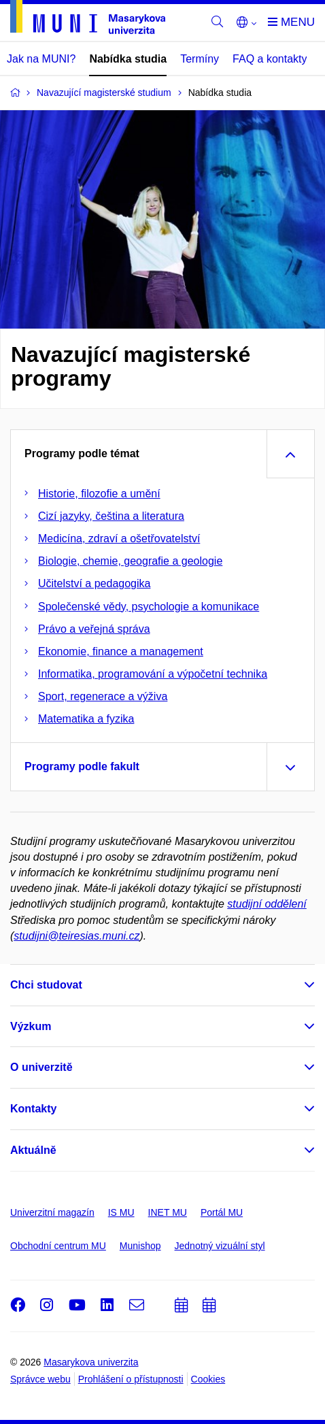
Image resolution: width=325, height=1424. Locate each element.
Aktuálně (33, 1150)
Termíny (199, 59)
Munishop (140, 1245)
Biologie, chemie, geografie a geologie (130, 561)
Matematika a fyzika (86, 719)
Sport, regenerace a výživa (102, 696)
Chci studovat (46, 985)
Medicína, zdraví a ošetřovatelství (119, 538)
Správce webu (40, 1379)
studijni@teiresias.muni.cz (76, 936)
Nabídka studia (128, 59)
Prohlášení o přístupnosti (131, 1379)
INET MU (167, 1212)
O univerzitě (41, 1067)
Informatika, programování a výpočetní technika (152, 674)
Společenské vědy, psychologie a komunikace (148, 606)
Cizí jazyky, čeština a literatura (111, 516)
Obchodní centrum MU (58, 1245)
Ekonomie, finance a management (120, 651)
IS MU (121, 1212)
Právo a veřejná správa (94, 629)
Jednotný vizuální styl (220, 1245)
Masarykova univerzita (91, 1362)
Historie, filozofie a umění (99, 493)
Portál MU (222, 1212)
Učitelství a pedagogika (94, 583)
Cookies (208, 1379)
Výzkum (30, 1026)
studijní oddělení (267, 904)
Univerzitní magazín (52, 1212)
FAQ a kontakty (270, 59)
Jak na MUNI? (41, 59)
